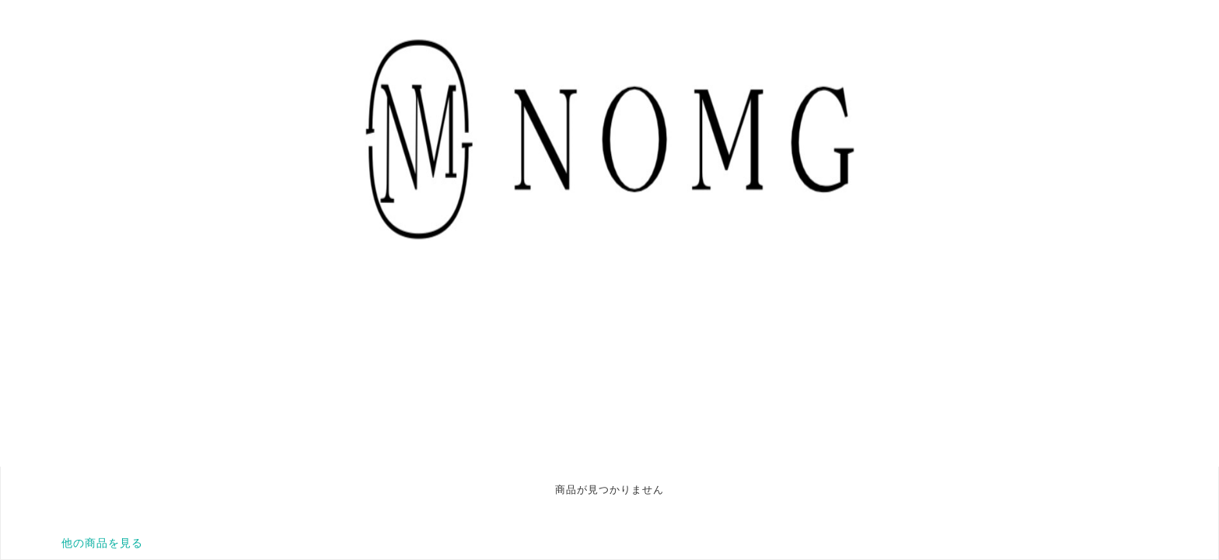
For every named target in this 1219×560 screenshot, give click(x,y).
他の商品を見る (102, 543)
